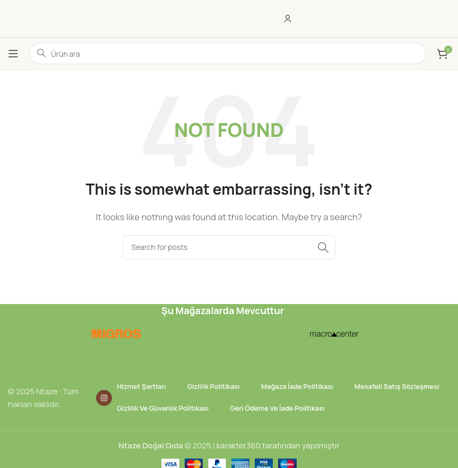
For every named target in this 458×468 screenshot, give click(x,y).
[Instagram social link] (104, 398)
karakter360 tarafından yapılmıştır (278, 445)
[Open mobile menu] (13, 53)
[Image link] (115, 333)
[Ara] (229, 247)
